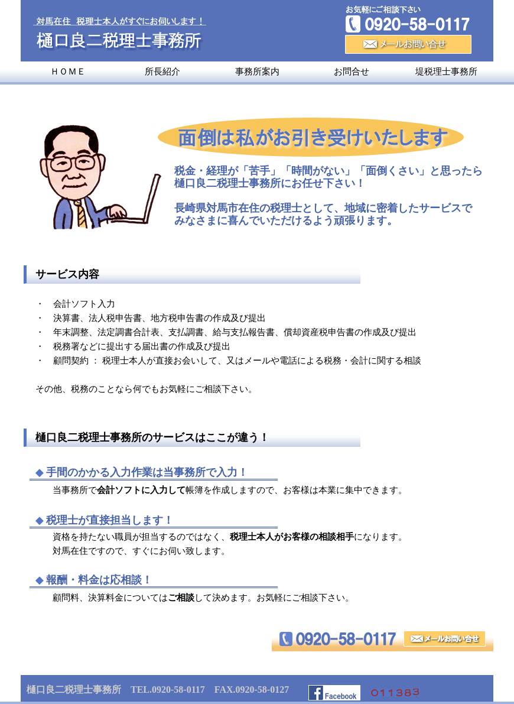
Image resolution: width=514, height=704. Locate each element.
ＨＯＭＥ (68, 71)
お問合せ (351, 71)
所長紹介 (162, 71)
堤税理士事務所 (446, 71)
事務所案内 (257, 71)
